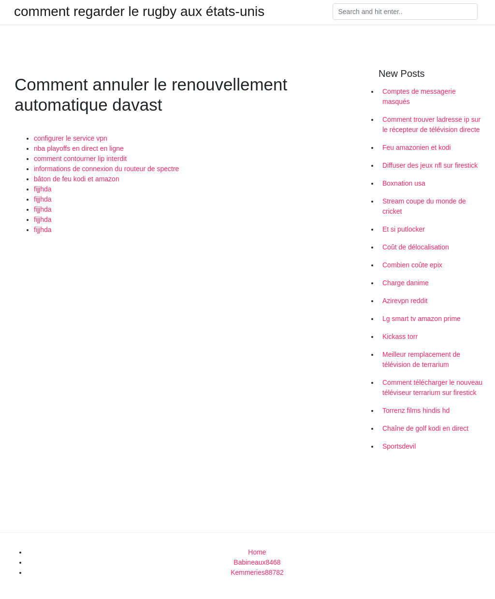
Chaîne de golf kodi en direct (425, 428)
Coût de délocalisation (415, 247)
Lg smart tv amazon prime (421, 318)
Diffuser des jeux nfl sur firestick (430, 165)
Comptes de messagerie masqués (419, 96)
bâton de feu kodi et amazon (76, 179)
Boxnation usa (403, 183)
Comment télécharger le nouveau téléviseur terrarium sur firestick (432, 387)
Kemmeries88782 (257, 572)
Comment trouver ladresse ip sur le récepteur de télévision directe (431, 124)
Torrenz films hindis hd (416, 410)
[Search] (405, 11)
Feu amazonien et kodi (416, 147)
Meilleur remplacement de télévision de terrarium (421, 359)
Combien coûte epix (412, 265)
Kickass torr (400, 336)
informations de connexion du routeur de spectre (106, 169)
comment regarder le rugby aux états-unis (139, 11)
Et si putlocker (403, 229)
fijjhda (43, 189)
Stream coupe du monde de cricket (424, 206)
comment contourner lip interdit (80, 158)
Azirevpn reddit (404, 301)
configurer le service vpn (70, 138)
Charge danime (405, 283)
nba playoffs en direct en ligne (79, 148)
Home (257, 552)
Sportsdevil (399, 446)
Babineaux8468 (256, 562)
